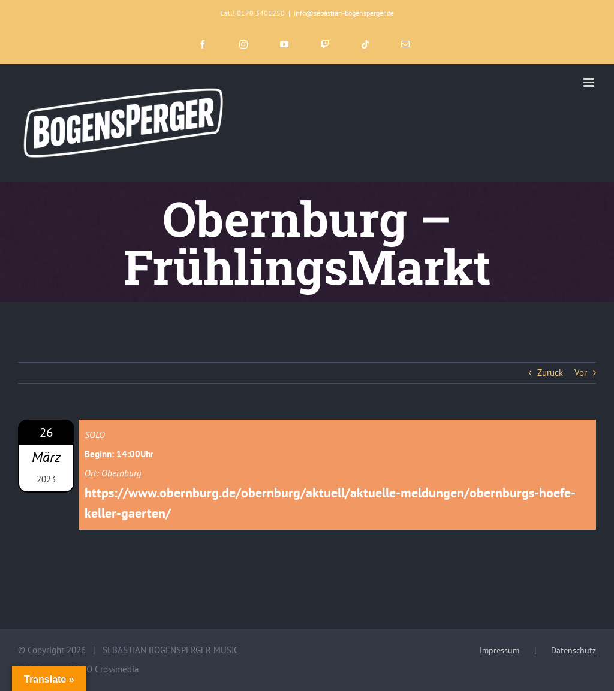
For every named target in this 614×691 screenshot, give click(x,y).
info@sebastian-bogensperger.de (344, 12)
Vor (580, 372)
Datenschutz (573, 650)
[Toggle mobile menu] (589, 82)
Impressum (499, 650)
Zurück (550, 372)
